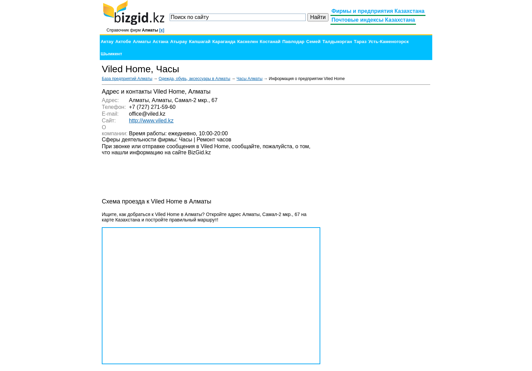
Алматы (142, 41)
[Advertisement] (379, 190)
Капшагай (199, 41)
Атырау (178, 41)
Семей (313, 41)
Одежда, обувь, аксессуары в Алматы (194, 78)
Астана (160, 41)
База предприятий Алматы (127, 78)
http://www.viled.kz (151, 120)
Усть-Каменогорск (388, 41)
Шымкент (111, 53)
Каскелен (247, 41)
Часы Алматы (249, 78)
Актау (107, 41)
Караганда (223, 41)
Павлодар (293, 41)
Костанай (270, 41)
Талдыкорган (337, 41)
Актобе (123, 41)
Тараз (360, 41)
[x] (161, 30)
